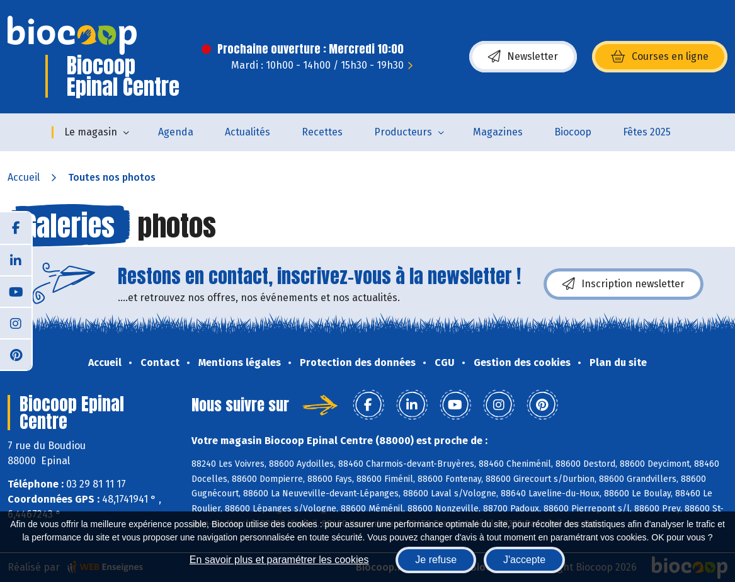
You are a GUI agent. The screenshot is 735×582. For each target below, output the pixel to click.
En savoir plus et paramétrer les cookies (279, 559)
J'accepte (524, 559)
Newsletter (523, 56)
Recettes (322, 132)
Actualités (247, 132)
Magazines (498, 132)
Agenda (175, 132)
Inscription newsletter (623, 284)
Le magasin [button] (90, 132)
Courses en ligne (660, 56)
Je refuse (436, 559)
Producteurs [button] (403, 132)
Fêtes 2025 (647, 132)
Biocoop (572, 132)
